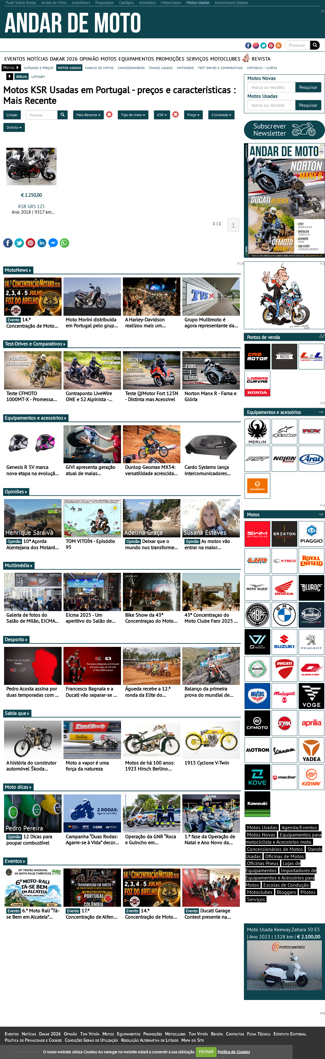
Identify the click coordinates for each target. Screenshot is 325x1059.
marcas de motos (99, 67)
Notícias (37, 59)
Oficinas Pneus (262, 863)
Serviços (197, 59)
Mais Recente (88, 114)
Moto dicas (18, 787)
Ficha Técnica (258, 1034)
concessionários (131, 67)
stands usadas (161, 67)
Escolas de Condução (286, 885)
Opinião (89, 59)
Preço (193, 114)
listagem (38, 76)
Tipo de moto (133, 114)
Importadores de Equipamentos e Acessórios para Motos (281, 877)
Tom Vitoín (89, 1034)
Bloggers (286, 892)
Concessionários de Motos (275, 849)
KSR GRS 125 (31, 206)
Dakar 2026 (64, 59)
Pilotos (308, 892)
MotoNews (18, 270)
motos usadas (69, 67)
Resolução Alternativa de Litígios (149, 1040)
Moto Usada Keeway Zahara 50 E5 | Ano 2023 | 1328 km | (284, 958)
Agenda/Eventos (299, 827)
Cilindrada (221, 114)
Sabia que (17, 713)
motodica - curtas (262, 67)
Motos (109, 59)
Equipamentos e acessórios (36, 418)
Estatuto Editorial (289, 1034)
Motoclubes (225, 59)
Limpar (12, 114)
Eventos (14, 59)
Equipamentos (136, 59)
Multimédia (19, 565)
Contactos (235, 1034)
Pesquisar (308, 87)
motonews (185, 67)
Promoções (170, 59)
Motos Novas (261, 834)
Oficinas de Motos (284, 856)
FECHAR (206, 1051)
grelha (21, 76)
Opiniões (16, 491)
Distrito (14, 127)
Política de (234, 1051)
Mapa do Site (192, 1040)
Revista (261, 59)
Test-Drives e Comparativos (35, 344)
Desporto (16, 639)
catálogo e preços (38, 67)
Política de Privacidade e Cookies (33, 1040)
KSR (162, 114)
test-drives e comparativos (220, 67)
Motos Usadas (262, 827)
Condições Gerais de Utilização (91, 1040)
